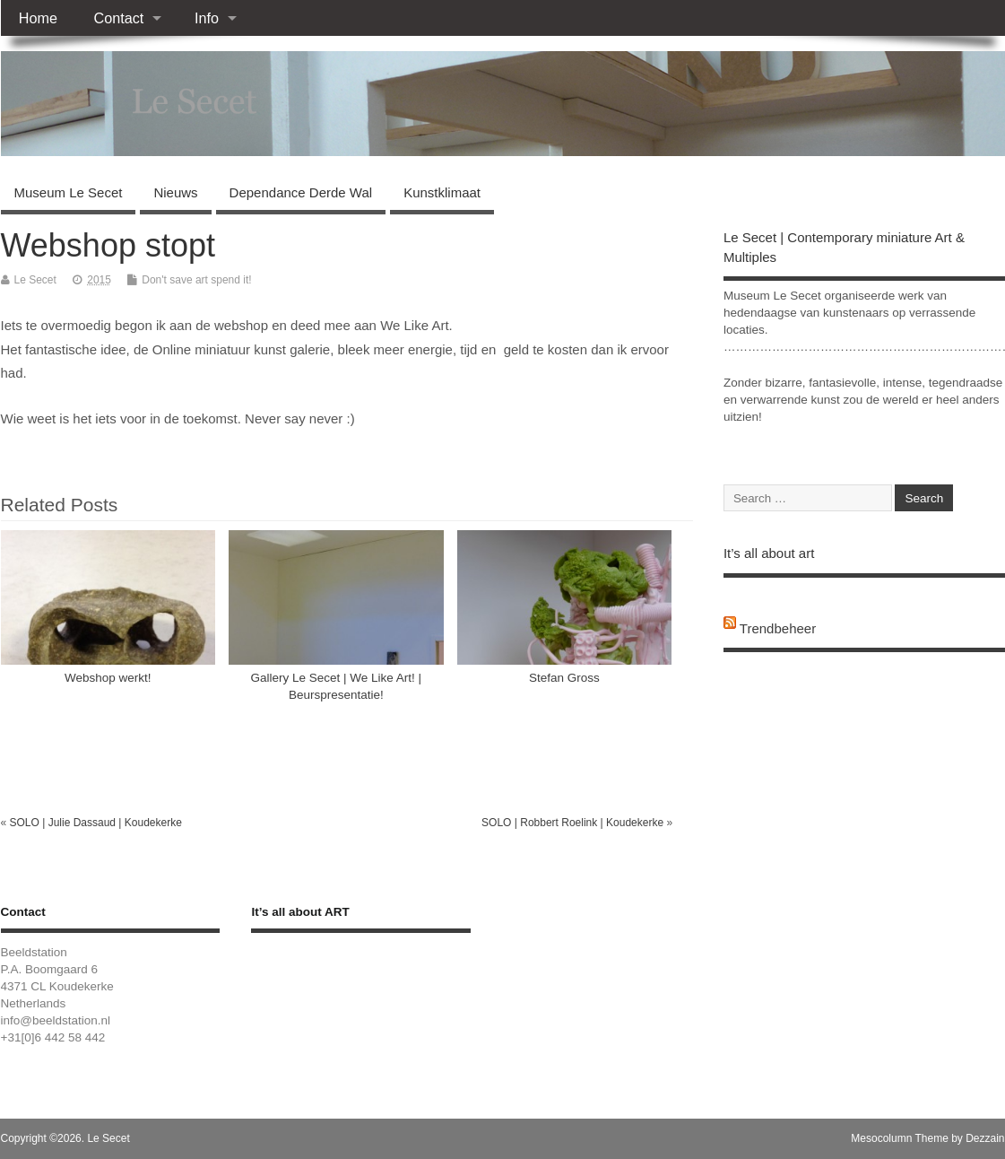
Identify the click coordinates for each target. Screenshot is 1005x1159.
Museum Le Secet (68, 192)
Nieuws (175, 192)
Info (207, 18)
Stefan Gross (564, 677)
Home (38, 18)
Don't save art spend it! (196, 280)
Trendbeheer (778, 628)
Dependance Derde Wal (301, 192)
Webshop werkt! (108, 677)
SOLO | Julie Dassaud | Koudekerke (96, 822)
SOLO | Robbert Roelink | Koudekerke (572, 822)
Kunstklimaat (442, 192)
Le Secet (35, 280)
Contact (118, 18)
